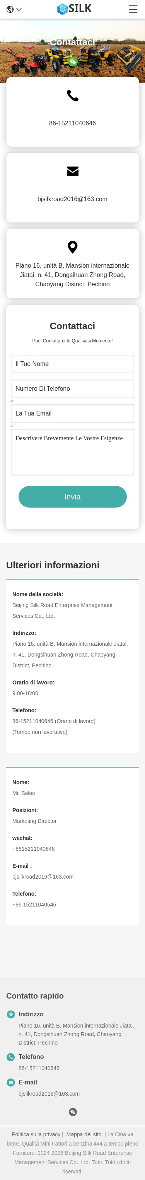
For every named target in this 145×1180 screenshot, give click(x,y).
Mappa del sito (84, 1134)
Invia (72, 497)
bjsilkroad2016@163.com (72, 199)
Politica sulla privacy (36, 1134)
